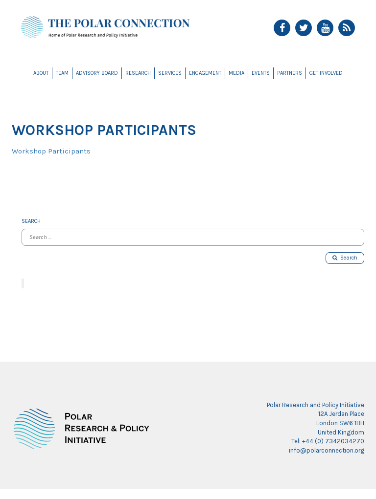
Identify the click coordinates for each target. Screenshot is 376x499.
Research (138, 73)
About (40, 73)
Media (236, 73)
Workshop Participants (51, 151)
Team (62, 73)
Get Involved (326, 73)
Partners (289, 73)
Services (170, 73)
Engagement (205, 73)
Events (261, 73)
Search (344, 258)
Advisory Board (97, 73)
